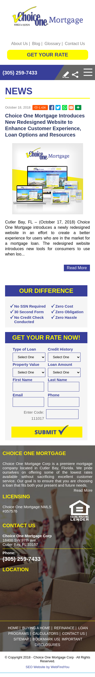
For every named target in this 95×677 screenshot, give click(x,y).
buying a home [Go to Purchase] (36, 628)
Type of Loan (24, 349)
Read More (83, 490)
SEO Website (35, 667)
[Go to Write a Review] (65, 74)
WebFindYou (60, 667)
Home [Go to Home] (13, 628)
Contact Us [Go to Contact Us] (75, 43)
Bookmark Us (46, 639)
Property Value (26, 364)
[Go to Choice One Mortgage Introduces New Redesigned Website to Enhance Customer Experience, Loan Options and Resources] (51, 107)
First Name (22, 380)
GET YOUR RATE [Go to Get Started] (47, 54)
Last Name (57, 380)
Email (18, 395)
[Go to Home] (47, 16)
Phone (54, 395)
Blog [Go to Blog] (36, 43)
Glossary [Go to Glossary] (53, 43)
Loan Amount (60, 364)
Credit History (60, 349)
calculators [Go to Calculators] (46, 633)
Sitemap (21, 639)
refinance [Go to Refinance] (64, 628)
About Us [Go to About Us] (19, 43)
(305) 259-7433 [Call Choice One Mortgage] (20, 73)
